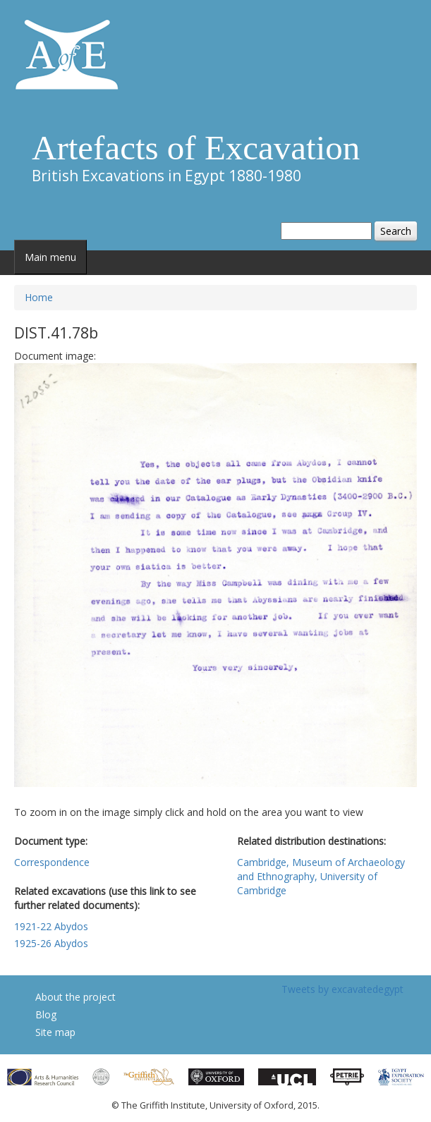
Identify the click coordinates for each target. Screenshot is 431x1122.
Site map (55, 1032)
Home (39, 297)
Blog (45, 1014)
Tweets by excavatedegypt (342, 989)
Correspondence (52, 862)
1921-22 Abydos (51, 926)
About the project (75, 997)
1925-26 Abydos (51, 943)
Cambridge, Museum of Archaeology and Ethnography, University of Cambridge (321, 876)
